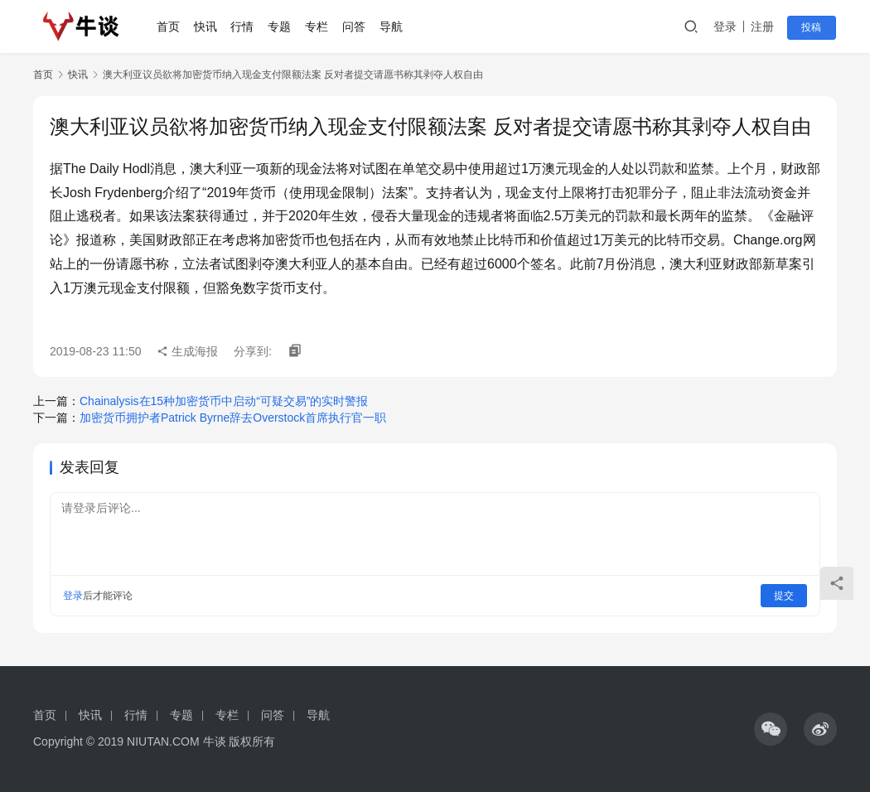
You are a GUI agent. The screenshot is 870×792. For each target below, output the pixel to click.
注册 (765, 26)
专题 (280, 26)
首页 (169, 26)
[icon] (770, 729)
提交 (784, 595)
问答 (355, 26)
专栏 (318, 26)
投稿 (814, 27)
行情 (243, 26)
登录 (728, 26)
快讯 (207, 26)
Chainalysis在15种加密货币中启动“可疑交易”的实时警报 (224, 401)
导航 (392, 26)
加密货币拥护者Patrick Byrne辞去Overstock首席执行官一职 (233, 417)
